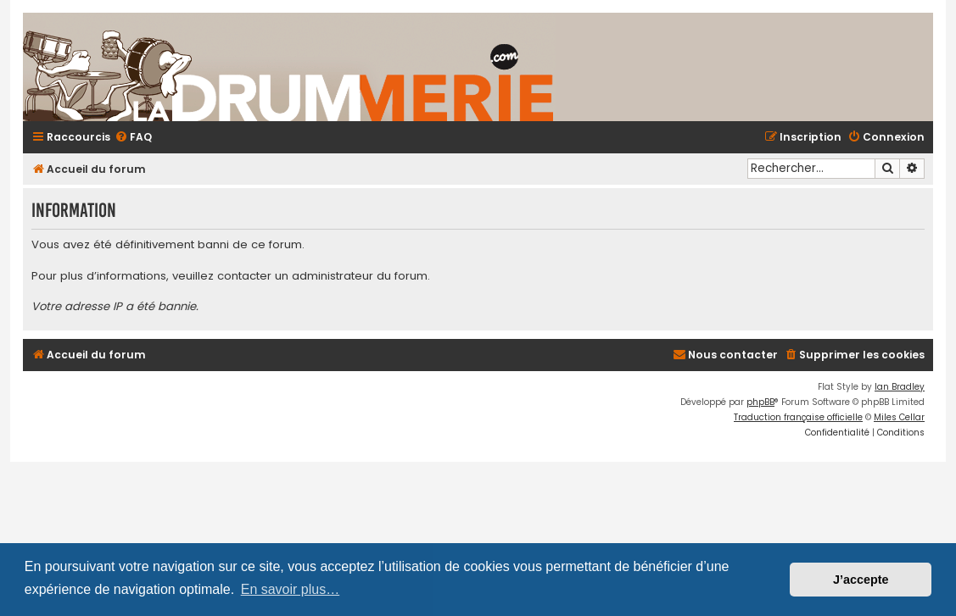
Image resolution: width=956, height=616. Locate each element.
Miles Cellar (899, 417)
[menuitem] (133, 137)
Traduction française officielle (798, 417)
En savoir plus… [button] (290, 589)
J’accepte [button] (861, 579)
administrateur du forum (360, 276)
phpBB (760, 402)
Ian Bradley (900, 386)
